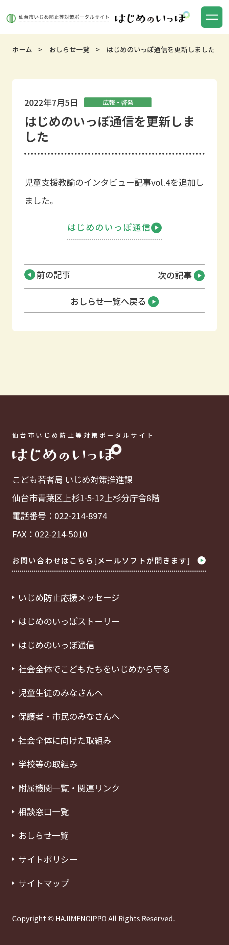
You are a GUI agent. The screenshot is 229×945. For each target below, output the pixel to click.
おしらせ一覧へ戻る (114, 301)
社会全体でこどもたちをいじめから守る (94, 669)
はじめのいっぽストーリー (69, 621)
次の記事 (181, 275)
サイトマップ (43, 883)
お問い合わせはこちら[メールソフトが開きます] (109, 560)
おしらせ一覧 (69, 49)
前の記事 (53, 274)
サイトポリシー (47, 859)
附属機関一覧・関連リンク (69, 788)
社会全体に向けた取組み (64, 740)
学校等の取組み (47, 764)
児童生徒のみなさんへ (60, 692)
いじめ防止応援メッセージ (68, 597)
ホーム (22, 49)
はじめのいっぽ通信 (114, 227)
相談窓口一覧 (43, 811)
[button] (212, 17)
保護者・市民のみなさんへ (69, 716)
